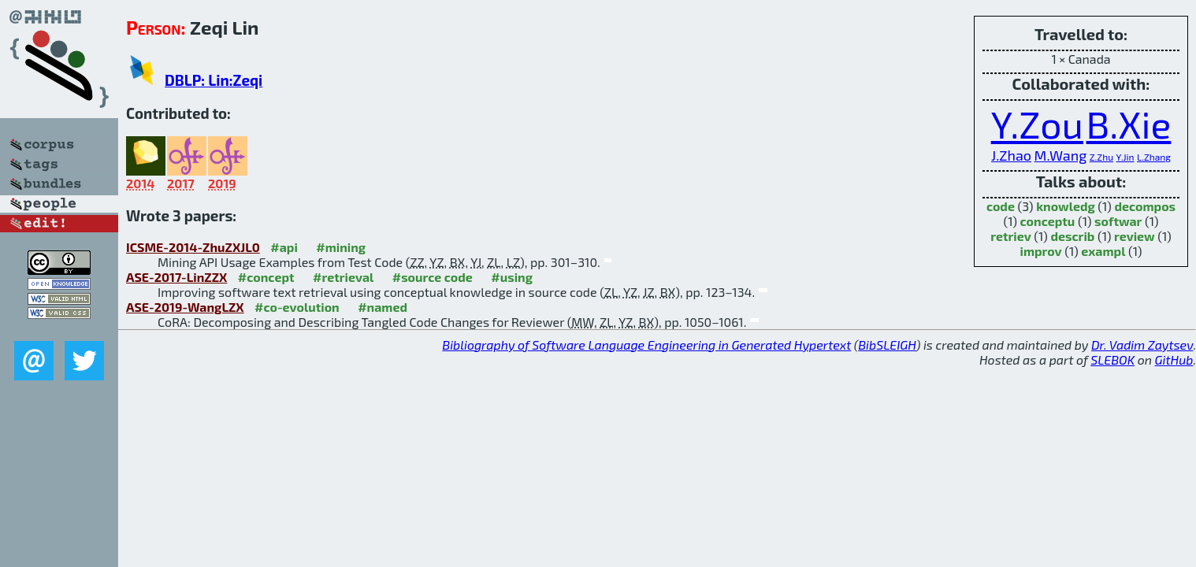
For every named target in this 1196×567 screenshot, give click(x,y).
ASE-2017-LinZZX (176, 276)
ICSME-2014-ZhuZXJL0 (193, 246)
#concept (266, 276)
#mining (341, 246)
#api (284, 246)
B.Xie (1129, 123)
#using (512, 276)
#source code (432, 276)
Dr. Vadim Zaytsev (1142, 344)
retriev (1010, 235)
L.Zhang (1154, 156)
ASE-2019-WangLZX (185, 306)
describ (1072, 235)
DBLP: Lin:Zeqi (213, 80)
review (1134, 235)
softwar (1118, 220)
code (1000, 205)
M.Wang (1060, 155)
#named (382, 306)
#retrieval (343, 276)
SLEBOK (1112, 359)
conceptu (1047, 220)
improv (1040, 250)
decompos (1145, 205)
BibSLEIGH (887, 344)
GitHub (1174, 359)
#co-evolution (297, 306)
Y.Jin (1125, 156)
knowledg (1065, 205)
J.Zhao (1011, 155)
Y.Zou (1037, 123)
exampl (1103, 250)
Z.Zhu (1101, 156)
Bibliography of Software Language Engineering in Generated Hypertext (646, 344)
